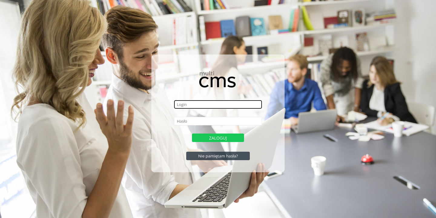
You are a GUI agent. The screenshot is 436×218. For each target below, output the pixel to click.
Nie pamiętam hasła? (218, 156)
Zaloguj (218, 138)
